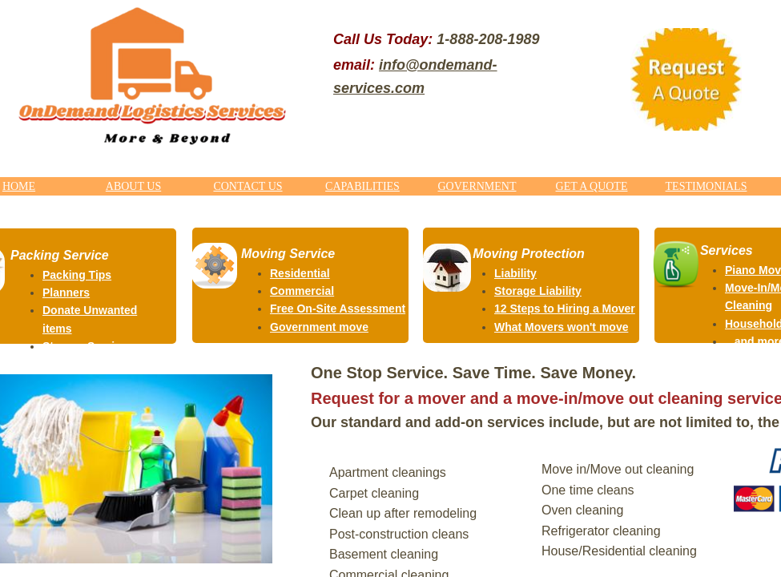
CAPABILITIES (362, 186)
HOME (18, 186)
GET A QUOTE (592, 186)
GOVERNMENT (477, 186)
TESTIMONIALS (706, 186)
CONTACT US (247, 186)
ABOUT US (133, 186)
